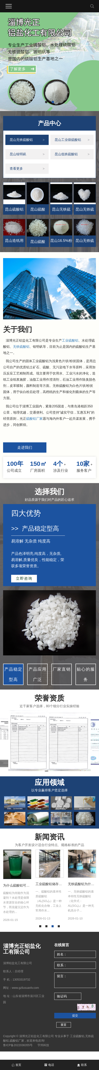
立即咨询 (24, 578)
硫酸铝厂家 (34, 418)
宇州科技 (43, 1045)
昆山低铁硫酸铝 (66, 154)
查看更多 (16, 168)
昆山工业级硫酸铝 (68, 139)
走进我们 (24, 447)
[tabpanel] (17, 886)
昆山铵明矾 (18, 154)
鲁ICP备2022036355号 (18, 1045)
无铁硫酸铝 (21, 346)
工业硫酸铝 (70, 340)
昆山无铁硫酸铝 (21, 139)
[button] (46, 102)
